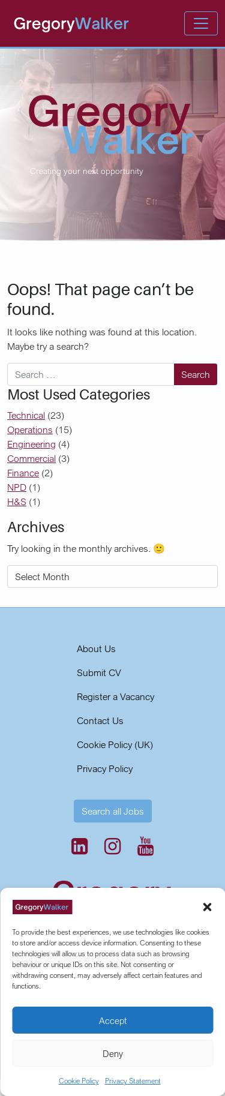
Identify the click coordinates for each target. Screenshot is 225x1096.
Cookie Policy (79, 1080)
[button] (207, 906)
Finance (23, 473)
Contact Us (100, 720)
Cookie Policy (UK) (115, 744)
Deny (113, 1053)
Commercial (31, 458)
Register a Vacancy (115, 696)
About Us (96, 648)
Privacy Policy (105, 768)
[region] (112, 145)
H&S (16, 502)
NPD (16, 487)
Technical (26, 415)
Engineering (31, 444)
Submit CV (99, 672)
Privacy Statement (133, 1080)
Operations (30, 430)
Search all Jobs (113, 811)
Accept (113, 1020)
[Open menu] (201, 23)
